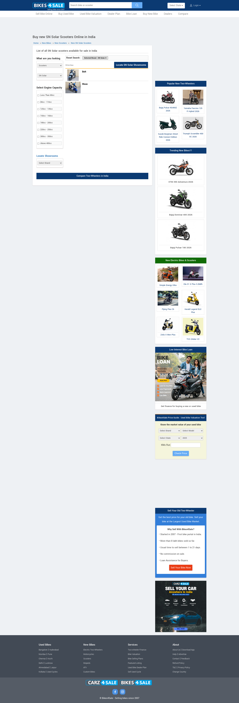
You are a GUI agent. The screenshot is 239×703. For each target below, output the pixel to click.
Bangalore (43, 649)
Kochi (50, 658)
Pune (50, 654)
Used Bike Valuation (91, 14)
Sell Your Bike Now (181, 567)
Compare (183, 14)
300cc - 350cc (46, 136)
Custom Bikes (89, 671)
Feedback (185, 658)
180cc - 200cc (46, 122)
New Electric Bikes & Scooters (181, 260)
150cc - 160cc (46, 115)
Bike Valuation (134, 654)
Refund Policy (178, 663)
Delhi (41, 663)
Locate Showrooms (47, 156)
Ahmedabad (44, 667)
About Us (176, 649)
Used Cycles (52, 671)
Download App (188, 649)
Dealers (168, 14)
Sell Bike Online (44, 14)
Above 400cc (46, 143)
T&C (174, 667)
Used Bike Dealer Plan (137, 667)
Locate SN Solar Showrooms (131, 65)
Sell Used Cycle (134, 671)
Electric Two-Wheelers (92, 649)
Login (195, 5)
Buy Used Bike (66, 14)
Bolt (84, 71)
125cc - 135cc (46, 109)
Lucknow (49, 663)
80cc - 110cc (46, 102)
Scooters (87, 658)
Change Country (179, 671)
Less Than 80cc (47, 95)
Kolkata (42, 671)
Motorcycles (88, 654)
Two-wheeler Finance (137, 649)
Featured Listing (135, 663)
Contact (176, 658)
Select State (176, 5)
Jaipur (53, 667)
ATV (85, 667)
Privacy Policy (184, 667)
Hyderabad (54, 649)
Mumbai (42, 654)
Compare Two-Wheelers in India (92, 176)
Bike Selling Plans (135, 658)
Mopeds (86, 663)
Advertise (182, 654)
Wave (85, 84)
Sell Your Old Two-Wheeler (181, 510)
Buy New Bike (150, 14)
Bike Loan (131, 14)
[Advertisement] (119, 25)
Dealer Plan (114, 14)
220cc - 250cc (46, 129)
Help (175, 654)
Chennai (42, 658)
